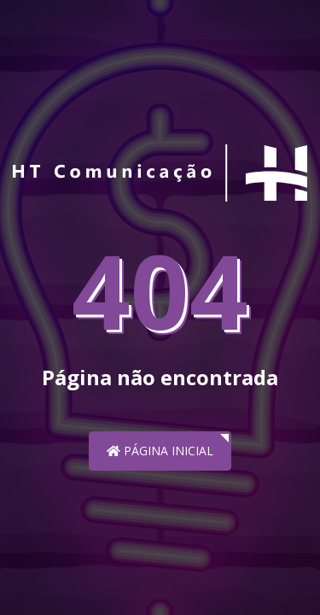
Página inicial (160, 450)
